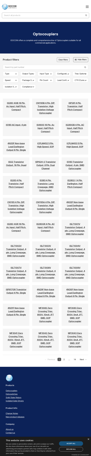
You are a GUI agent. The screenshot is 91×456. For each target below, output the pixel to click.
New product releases (15, 417)
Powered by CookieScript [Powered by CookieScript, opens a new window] (80, 455)
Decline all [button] (71, 449)
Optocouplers (11, 390)
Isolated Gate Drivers (15, 401)
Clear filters (63, 59)
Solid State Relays (13, 397)
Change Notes (12, 413)
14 (75, 359)
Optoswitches (12, 394)
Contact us (10, 433)
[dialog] (45, 446)
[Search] (86, 15)
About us (10, 429)
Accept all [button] (71, 443)
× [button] (88, 439)
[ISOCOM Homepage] (9, 7)
